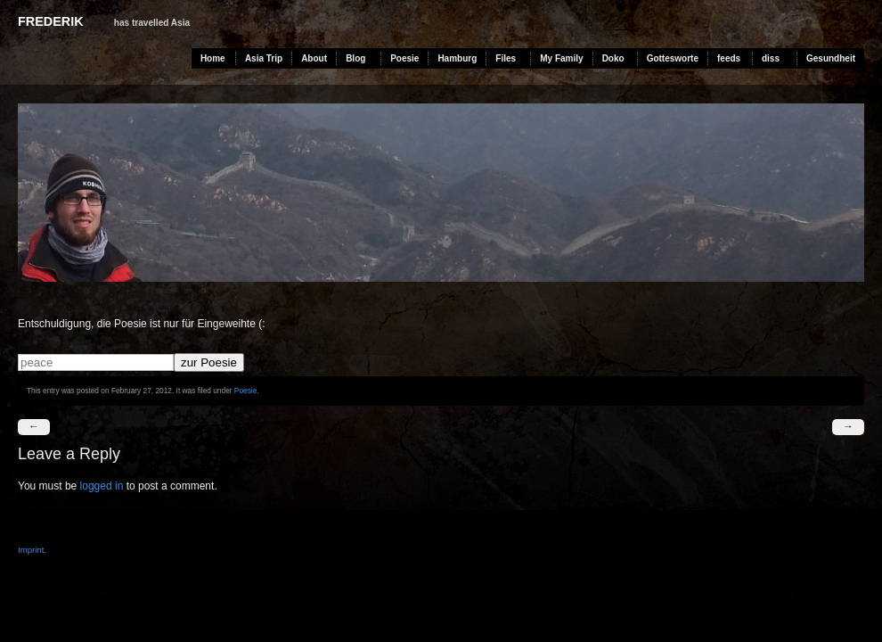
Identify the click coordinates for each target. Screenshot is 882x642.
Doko (613, 58)
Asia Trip (263, 58)
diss (771, 58)
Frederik (51, 21)
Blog (355, 58)
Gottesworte (672, 58)
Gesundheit (830, 58)
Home (212, 58)
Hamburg (457, 58)
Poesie (404, 58)
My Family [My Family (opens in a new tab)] (561, 58)
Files (505, 58)
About (314, 58)
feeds (728, 58)
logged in (102, 486)
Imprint (31, 550)
